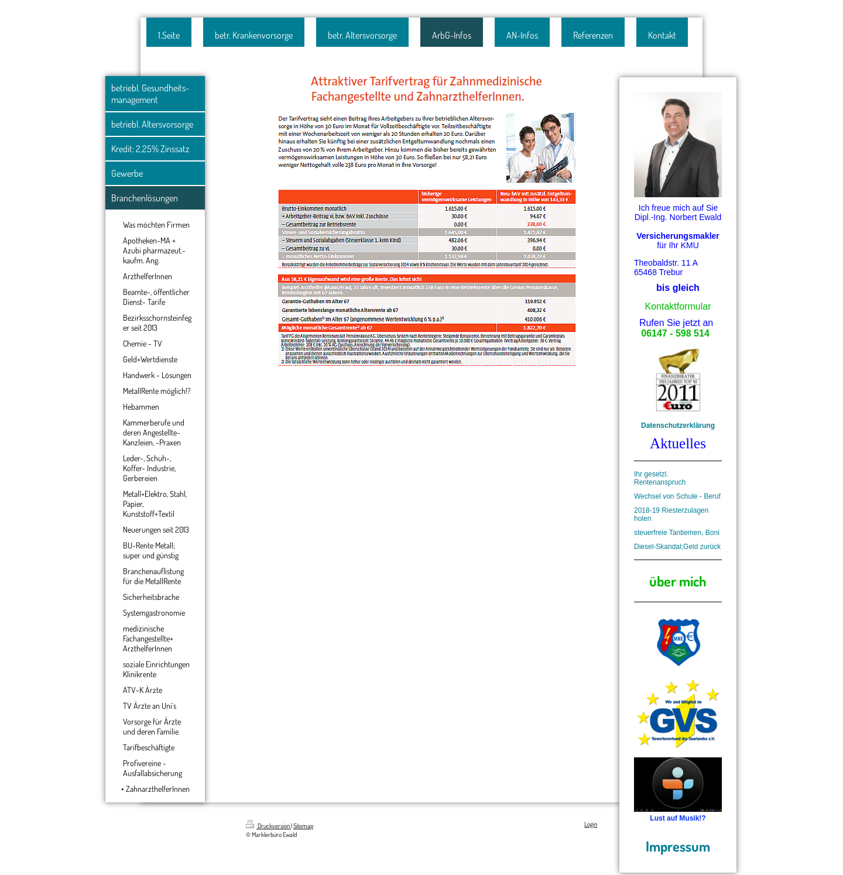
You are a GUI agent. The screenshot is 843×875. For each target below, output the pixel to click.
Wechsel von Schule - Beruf (677, 496)
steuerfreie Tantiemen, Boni (676, 533)
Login (590, 824)
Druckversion (268, 826)
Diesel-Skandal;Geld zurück (677, 547)
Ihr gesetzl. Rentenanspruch (660, 478)
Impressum (678, 846)
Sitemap (303, 826)
